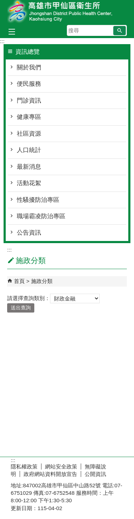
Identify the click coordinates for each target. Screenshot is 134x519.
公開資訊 (95, 474)
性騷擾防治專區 (38, 199)
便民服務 (29, 83)
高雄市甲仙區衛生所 (67, 12)
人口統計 (29, 150)
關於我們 (29, 67)
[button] (119, 30)
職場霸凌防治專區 (41, 216)
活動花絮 (29, 183)
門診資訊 (29, 100)
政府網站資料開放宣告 (50, 474)
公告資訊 (29, 232)
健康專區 (29, 117)
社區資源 (29, 133)
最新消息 (29, 166)
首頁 (19, 281)
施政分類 (42, 281)
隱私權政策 (24, 466)
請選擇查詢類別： (28, 298)
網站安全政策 (61, 466)
